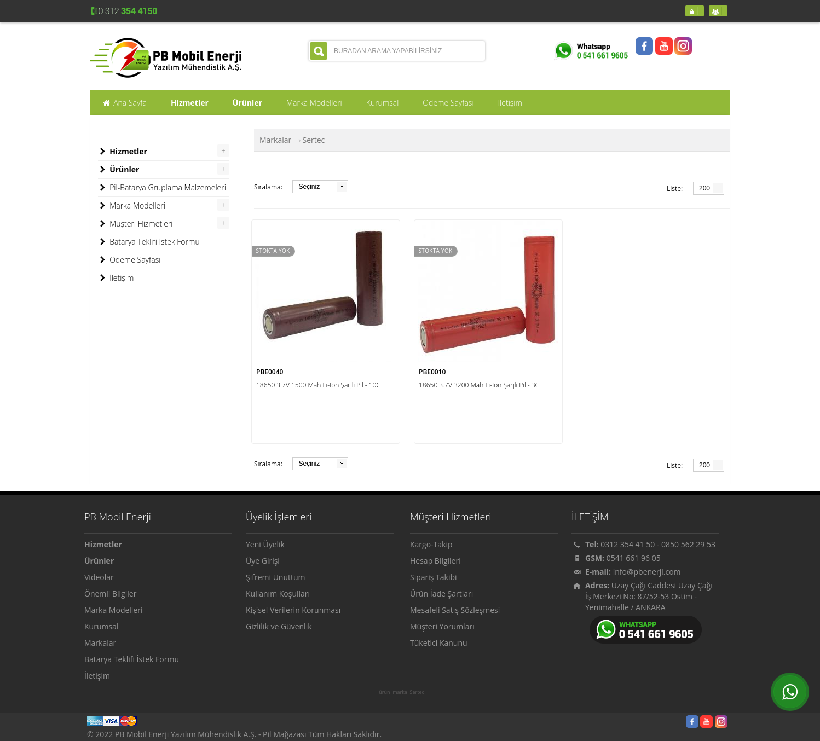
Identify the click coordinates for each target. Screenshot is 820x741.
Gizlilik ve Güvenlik (279, 626)
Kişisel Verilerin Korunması (293, 610)
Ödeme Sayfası (129, 259)
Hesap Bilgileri (435, 560)
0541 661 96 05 (634, 558)
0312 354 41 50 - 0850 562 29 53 (657, 544)
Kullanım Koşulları (278, 593)
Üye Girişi (263, 560)
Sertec (417, 692)
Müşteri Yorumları (442, 626)
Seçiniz (309, 186)
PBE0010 (432, 372)
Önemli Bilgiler (110, 593)
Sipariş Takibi (433, 577)
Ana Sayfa (124, 102)
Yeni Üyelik (265, 544)
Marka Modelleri (131, 205)
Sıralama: (268, 187)
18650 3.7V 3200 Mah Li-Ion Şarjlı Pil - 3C (479, 385)
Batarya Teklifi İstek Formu (149, 241)
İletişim (116, 278)
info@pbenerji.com (647, 571)
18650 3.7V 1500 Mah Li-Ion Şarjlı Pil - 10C (318, 385)
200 (704, 188)
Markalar (275, 140)
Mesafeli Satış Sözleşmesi (455, 610)
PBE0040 (269, 372)
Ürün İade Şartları (441, 593)
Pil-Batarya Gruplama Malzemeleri (162, 187)
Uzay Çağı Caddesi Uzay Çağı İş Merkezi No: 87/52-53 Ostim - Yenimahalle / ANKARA (649, 596)
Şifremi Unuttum (275, 577)
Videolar (99, 577)
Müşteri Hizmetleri (135, 223)
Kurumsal (101, 626)
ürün (384, 692)
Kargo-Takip (431, 544)
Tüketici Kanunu (438, 643)
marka (399, 692)
